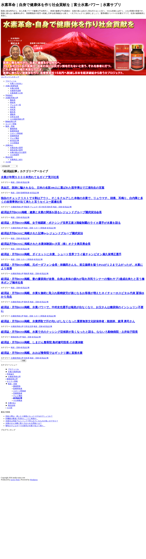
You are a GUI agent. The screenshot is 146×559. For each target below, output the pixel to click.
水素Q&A (9, 145)
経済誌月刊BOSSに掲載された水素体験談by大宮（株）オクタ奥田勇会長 (45, 243)
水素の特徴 (14, 88)
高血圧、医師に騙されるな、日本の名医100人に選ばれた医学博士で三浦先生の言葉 (52, 187)
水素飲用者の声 (11, 98)
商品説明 (9, 157)
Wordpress (34, 480)
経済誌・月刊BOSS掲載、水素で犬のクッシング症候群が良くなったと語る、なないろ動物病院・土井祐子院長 (69, 331)
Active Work (15, 480)
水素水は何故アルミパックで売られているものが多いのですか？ (31, 421)
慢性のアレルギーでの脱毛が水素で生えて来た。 (25, 426)
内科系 (12, 107)
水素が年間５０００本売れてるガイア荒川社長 (30, 177)
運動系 (12, 114)
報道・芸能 (10, 126)
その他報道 (14, 143)
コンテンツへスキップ (10, 77)
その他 (8, 162)
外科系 (12, 110)
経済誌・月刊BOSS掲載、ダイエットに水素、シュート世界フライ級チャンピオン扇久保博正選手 (61, 254)
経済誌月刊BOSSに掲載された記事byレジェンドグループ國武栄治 (42, 233)
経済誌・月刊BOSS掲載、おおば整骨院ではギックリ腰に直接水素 (41, 352)
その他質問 (14, 155)
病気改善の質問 (16, 150)
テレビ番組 (14, 138)
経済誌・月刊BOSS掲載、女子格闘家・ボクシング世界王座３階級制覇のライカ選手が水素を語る (61, 222)
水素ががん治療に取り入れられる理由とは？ (23, 423)
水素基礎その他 (16, 93)
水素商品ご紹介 (16, 160)
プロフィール (10, 81)
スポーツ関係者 (16, 133)
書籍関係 (13, 129)
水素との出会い (16, 83)
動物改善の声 (10, 121)
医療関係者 (14, 131)
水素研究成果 (15, 91)
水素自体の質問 (16, 148)
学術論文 (9, 95)
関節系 (12, 102)
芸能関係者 (14, 136)
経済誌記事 (14, 141)
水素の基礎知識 (11, 86)
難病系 (12, 100)
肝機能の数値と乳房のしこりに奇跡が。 (21, 419)
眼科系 (12, 112)
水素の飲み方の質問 (18, 152)
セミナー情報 (10, 124)
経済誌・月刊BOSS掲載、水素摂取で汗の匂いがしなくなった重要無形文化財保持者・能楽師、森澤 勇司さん (68, 321)
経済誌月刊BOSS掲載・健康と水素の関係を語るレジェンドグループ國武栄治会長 (51, 212)
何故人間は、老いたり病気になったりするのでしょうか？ (29, 416)
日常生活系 (14, 117)
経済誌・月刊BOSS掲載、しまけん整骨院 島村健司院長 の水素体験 (42, 342)
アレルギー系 (15, 105)
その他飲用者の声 (17, 119)
